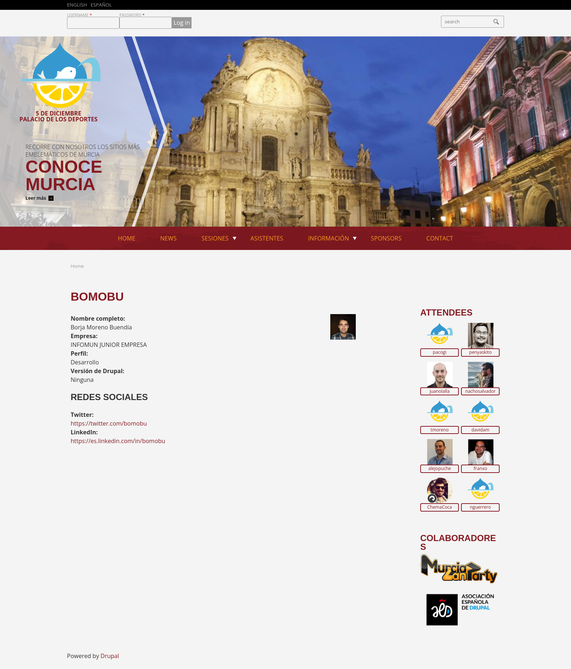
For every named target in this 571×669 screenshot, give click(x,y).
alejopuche (439, 468)
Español (101, 4)
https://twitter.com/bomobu (109, 423)
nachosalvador (480, 391)
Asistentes (267, 238)
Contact (439, 238)
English (77, 4)
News (168, 238)
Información (328, 238)
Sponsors (386, 238)
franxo (480, 468)
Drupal (110, 656)
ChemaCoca (439, 507)
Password (132, 15)
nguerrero (480, 507)
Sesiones (214, 238)
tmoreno (439, 430)
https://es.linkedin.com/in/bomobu (118, 441)
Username (79, 15)
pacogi (439, 352)
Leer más (35, 198)
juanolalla (440, 391)
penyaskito (480, 352)
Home (126, 238)
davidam (480, 430)
